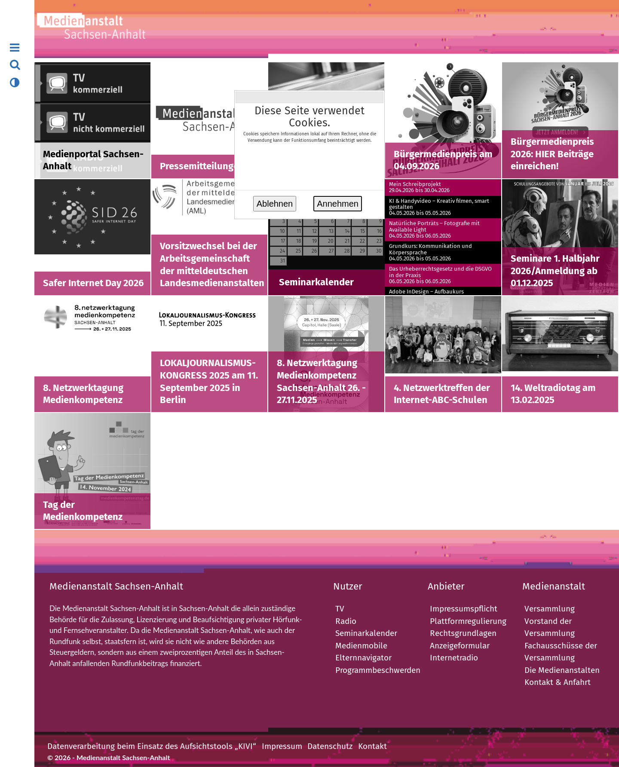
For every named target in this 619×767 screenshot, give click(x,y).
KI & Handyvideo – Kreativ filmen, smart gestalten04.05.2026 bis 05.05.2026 (439, 207)
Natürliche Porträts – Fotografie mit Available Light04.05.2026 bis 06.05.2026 (434, 229)
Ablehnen (275, 203)
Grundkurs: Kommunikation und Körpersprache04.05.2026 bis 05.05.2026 (430, 252)
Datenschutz (329, 746)
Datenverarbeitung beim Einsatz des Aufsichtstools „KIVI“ (151, 746)
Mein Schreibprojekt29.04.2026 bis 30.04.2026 (419, 187)
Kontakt (372, 746)
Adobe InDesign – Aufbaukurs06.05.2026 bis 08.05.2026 (426, 295)
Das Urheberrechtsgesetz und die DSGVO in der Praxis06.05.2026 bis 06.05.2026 (440, 275)
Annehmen (338, 203)
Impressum (282, 746)
